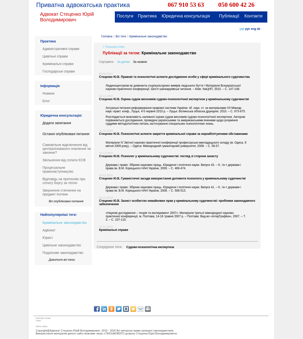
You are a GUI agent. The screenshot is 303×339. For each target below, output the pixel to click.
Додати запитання (56, 123)
